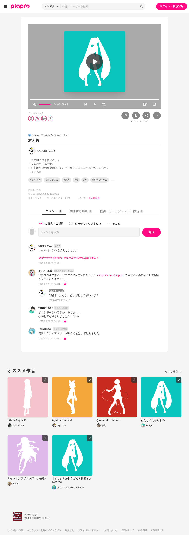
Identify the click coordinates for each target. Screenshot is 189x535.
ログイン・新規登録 (171, 6)
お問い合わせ (111, 530)
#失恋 (66, 180)
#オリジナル (52, 180)
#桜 (76, 180)
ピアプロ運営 (45, 270)
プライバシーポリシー (89, 530)
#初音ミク (35, 180)
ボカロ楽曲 (94, 198)
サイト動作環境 (15, 530)
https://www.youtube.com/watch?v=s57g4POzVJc (68, 258)
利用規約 (69, 530)
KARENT (142, 530)
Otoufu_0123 (45, 246)
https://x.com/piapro (110, 275)
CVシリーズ (128, 530)
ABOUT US (157, 530)
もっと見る (173, 371)
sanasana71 (45, 329)
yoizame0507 (45, 308)
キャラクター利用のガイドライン (44, 530)
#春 (85, 180)
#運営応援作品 (99, 180)
